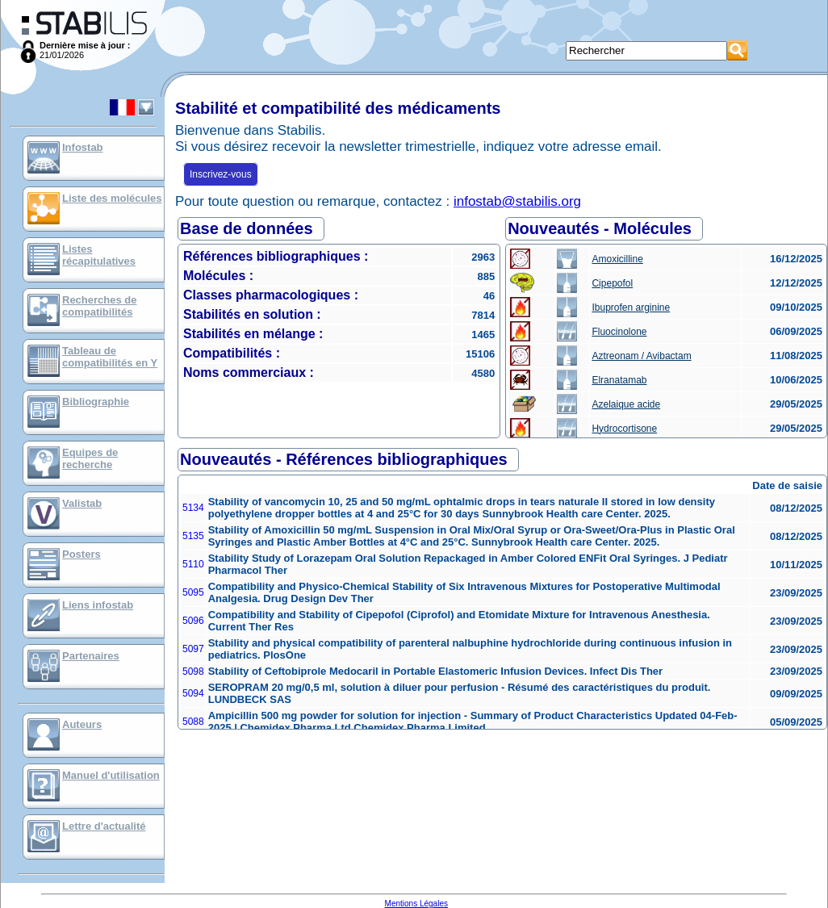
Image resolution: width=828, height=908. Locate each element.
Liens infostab (97, 605)
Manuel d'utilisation (111, 775)
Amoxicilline (617, 259)
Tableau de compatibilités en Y (109, 357)
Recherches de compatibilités (99, 306)
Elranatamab (619, 380)
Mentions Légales (416, 903)
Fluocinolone (619, 331)
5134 (193, 507)
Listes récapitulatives (99, 255)
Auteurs (82, 724)
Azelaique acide (626, 404)
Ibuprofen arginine (631, 307)
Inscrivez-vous (221, 174)
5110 (193, 564)
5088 (193, 721)
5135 (193, 536)
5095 (193, 592)
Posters (81, 554)
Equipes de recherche (90, 458)
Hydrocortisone (624, 428)
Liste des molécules (112, 198)
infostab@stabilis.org (517, 201)
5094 (193, 693)
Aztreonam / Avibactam (641, 356)
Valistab (82, 503)
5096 (193, 620)
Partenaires (90, 656)
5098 (193, 671)
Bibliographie (95, 401)
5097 (193, 649)
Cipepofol (612, 283)
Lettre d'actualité (104, 826)
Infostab (82, 147)
